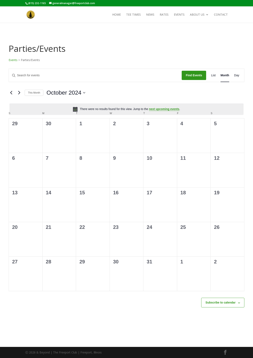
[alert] (126, 109)
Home (116, 14)
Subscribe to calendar (221, 302)
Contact (221, 14)
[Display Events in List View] (213, 75)
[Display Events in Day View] (236, 75)
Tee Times (133, 14)
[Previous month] (11, 92)
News (150, 14)
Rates (164, 14)
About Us (197, 14)
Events (179, 14)
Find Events (194, 75)
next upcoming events (164, 109)
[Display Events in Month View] (225, 75)
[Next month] (19, 92)
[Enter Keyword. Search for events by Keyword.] (95, 75)
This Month (34, 92)
